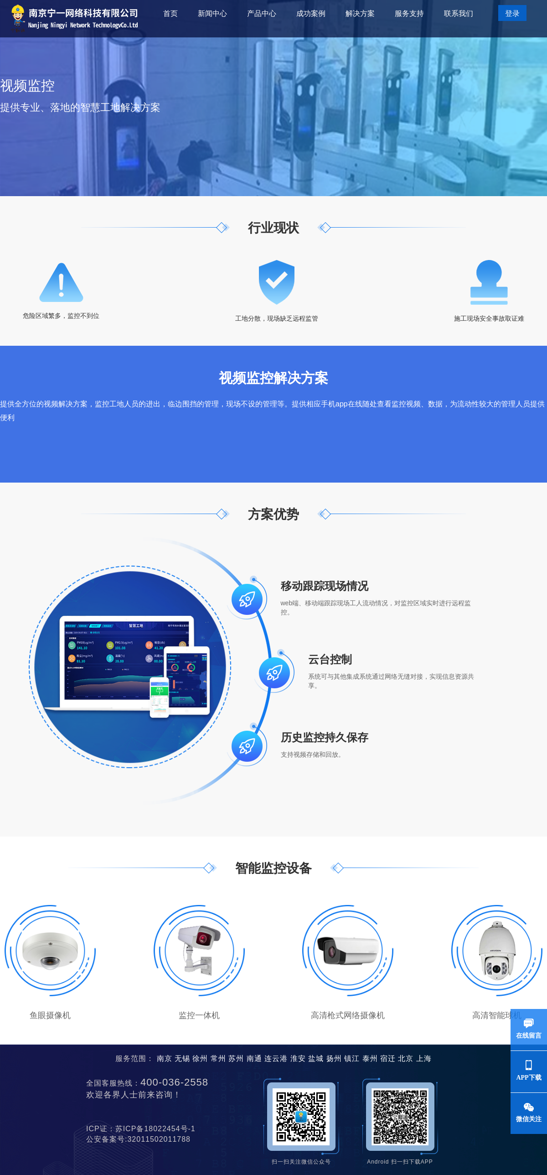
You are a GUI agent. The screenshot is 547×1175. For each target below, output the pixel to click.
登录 (512, 13)
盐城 (316, 1058)
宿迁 (388, 1058)
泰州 (370, 1058)
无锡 (182, 1058)
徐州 (200, 1058)
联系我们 (458, 13)
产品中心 (261, 13)
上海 (424, 1058)
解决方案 (360, 13)
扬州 (334, 1058)
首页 (170, 13)
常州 (218, 1058)
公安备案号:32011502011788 (142, 1139)
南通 (254, 1058)
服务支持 (409, 13)
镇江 (352, 1058)
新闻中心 (212, 13)
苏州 (236, 1058)
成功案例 (310, 13)
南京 (164, 1058)
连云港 (276, 1058)
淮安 (298, 1058)
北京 (405, 1058)
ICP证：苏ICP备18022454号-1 (144, 1129)
